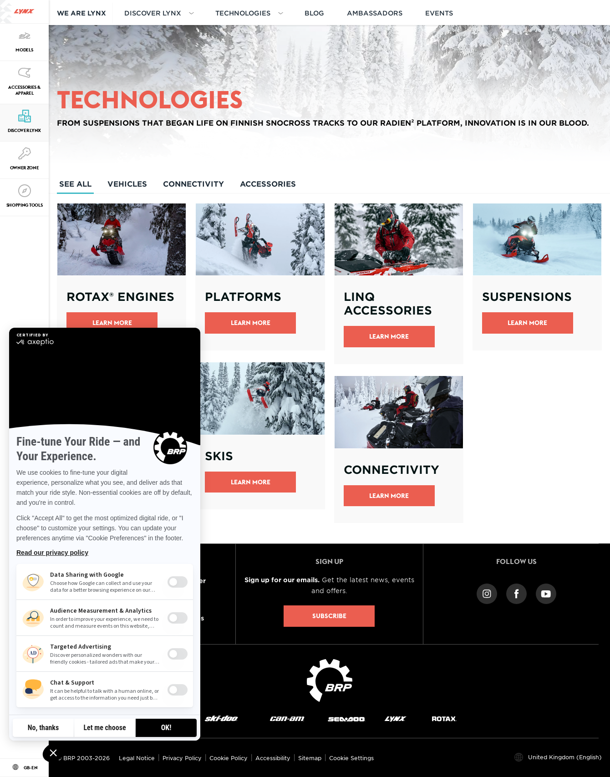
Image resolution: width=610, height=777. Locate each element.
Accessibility (272, 758)
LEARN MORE (389, 496)
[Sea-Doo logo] (346, 718)
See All (75, 186)
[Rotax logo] (444, 718)
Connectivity (193, 183)
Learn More (112, 323)
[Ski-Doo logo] (221, 718)
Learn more (250, 482)
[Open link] (121, 276)
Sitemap (309, 758)
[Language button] (24, 768)
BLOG (314, 13)
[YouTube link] (546, 593)
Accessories (268, 183)
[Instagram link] (487, 593)
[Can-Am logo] (287, 718)
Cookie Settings (351, 758)
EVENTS (439, 13)
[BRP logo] (329, 679)
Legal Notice (137, 758)
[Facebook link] (516, 593)
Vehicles (127, 183)
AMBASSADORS (374, 13)
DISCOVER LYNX (152, 13)
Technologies (242, 13)
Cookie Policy (228, 758)
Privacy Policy (182, 758)
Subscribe (329, 616)
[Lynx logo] (24, 11)
